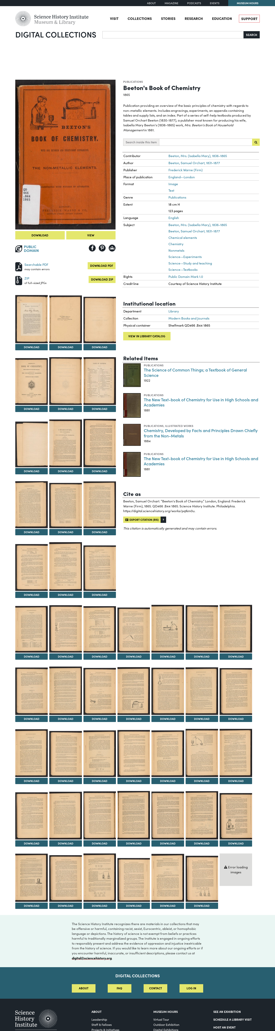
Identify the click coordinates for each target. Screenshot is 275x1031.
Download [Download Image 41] (134, 843)
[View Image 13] (99, 504)
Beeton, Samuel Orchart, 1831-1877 (194, 163)
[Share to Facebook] (92, 248)
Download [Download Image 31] (31, 781)
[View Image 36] (202, 753)
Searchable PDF (36, 264)
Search (251, 35)
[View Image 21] (167, 629)
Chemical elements (182, 237)
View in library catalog (146, 336)
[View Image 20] (133, 630)
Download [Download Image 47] (99, 906)
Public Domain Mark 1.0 (185, 276)
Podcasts (194, 3)
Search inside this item (141, 142)
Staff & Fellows (101, 1025)
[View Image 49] (167, 878)
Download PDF (101, 266)
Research (194, 18)
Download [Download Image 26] (99, 719)
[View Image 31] (31, 753)
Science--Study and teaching (190, 263)
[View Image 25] (65, 691)
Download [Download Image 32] (65, 781)
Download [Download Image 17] (31, 656)
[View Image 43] (202, 815)
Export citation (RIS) (142, 520)
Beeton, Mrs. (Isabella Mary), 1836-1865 (197, 156)
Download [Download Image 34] (134, 781)
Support (249, 18)
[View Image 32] (65, 754)
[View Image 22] (202, 628)
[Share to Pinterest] (102, 248)
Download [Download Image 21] (168, 656)
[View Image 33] (99, 753)
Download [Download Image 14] (31, 595)
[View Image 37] (236, 753)
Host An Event (224, 1027)
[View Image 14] (31, 567)
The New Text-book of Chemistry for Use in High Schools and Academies (201, 402)
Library (173, 311)
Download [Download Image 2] (31, 347)
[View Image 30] (236, 691)
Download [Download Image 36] (201, 781)
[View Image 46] (65, 878)
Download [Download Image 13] (99, 532)
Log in (191, 988)
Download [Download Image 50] (201, 906)
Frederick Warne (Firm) (185, 170)
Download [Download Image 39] (65, 843)
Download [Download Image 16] (99, 595)
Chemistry (176, 244)
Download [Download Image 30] (236, 719)
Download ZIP (102, 279)
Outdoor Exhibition (166, 1025)
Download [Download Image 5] (31, 409)
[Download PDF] (18, 266)
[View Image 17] (31, 629)
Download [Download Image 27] (134, 719)
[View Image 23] (236, 629)
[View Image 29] (202, 691)
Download (40, 235)
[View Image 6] (65, 381)
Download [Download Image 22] (201, 656)
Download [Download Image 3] (65, 347)
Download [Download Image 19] (99, 656)
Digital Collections (55, 34)
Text (171, 190)
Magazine (171, 3)
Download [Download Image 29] (201, 719)
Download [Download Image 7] (99, 409)
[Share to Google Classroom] (112, 248)
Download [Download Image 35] (168, 781)
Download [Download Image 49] (168, 906)
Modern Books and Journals (188, 318)
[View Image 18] (65, 628)
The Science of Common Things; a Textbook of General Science (195, 372)
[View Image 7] (99, 381)
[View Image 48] (133, 880)
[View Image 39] (65, 816)
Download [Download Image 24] (31, 719)
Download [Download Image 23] (236, 656)
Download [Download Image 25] (65, 719)
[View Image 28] (167, 691)
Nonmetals (176, 250)
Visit (114, 18)
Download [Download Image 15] (65, 595)
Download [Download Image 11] (31, 532)
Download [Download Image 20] (134, 656)
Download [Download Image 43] (201, 843)
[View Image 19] (99, 629)
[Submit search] (256, 142)
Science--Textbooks (182, 269)
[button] (163, 520)
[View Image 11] (31, 504)
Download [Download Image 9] (65, 471)
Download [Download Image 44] (236, 843)
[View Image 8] (31, 444)
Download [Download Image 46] (65, 906)
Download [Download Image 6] (65, 409)
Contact (155, 988)
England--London (181, 177)
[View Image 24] (31, 691)
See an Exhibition (227, 1011)
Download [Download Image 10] (99, 471)
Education (222, 18)
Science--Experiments (185, 257)
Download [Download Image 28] (168, 719)
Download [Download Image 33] (99, 781)
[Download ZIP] (18, 280)
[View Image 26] (99, 691)
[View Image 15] (65, 566)
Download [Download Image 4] (99, 347)
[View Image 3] (65, 319)
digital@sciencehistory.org (92, 958)
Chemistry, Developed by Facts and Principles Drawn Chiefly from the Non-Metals (201, 433)
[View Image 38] (31, 815)
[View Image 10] (99, 443)
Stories (168, 18)
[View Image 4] (99, 320)
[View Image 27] (133, 691)
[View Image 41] (133, 815)
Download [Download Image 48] (134, 906)
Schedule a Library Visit (232, 1019)
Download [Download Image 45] (31, 906)
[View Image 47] (99, 877)
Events (214, 3)
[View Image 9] (65, 443)
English (173, 218)
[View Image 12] (65, 505)
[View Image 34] (133, 753)
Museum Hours (247, 3)
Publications (133, 82)
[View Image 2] (31, 319)
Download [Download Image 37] (236, 781)
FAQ (119, 988)
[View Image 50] (202, 879)
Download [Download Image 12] (65, 532)
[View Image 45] (31, 878)
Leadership (99, 1019)
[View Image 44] (236, 816)
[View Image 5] (31, 381)
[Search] (173, 34)
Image (173, 184)
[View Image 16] (99, 568)
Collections (140, 18)
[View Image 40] (99, 815)
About (151, 3)
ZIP (26, 278)
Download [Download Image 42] (168, 843)
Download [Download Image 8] (31, 471)
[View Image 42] (167, 816)
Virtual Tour (161, 1019)
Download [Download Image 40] (99, 843)
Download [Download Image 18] (65, 656)
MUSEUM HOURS (165, 1011)
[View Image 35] (167, 753)
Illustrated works (179, 426)
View (90, 235)
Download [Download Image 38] (31, 843)
